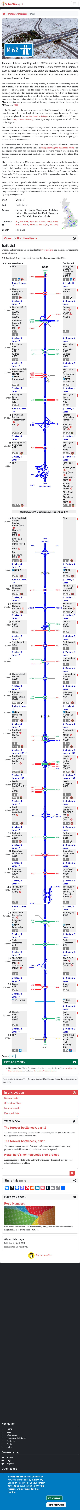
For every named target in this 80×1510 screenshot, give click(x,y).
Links (7, 1447)
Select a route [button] (11, 1097)
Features (8, 1441)
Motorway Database (17, 13)
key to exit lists (46, 250)
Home (7, 1428)
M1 (17, 221)
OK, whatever (54, 1497)
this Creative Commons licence (45, 1071)
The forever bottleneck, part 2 (25, 1127)
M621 (32, 224)
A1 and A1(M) (42, 224)
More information (56, 1504)
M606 (25, 224)
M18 (26, 221)
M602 (18, 224)
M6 (21, 221)
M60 (16, 105)
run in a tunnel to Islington (37, 116)
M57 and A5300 (38, 221)
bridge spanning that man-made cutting (57, 148)
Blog (6, 1431)
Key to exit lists (11, 1113)
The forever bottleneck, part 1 (25, 1141)
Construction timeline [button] (20, 238)
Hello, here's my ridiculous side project (31, 1154)
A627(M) (53, 224)
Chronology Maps (12, 1103)
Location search (11, 1108)
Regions (8, 1463)
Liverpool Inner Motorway (22, 119)
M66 (55, 221)
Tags (6, 1460)
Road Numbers (14, 1203)
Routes (7, 1457)
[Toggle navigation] (74, 3)
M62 (12, 1056)
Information (10, 1434)
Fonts (7, 1444)
